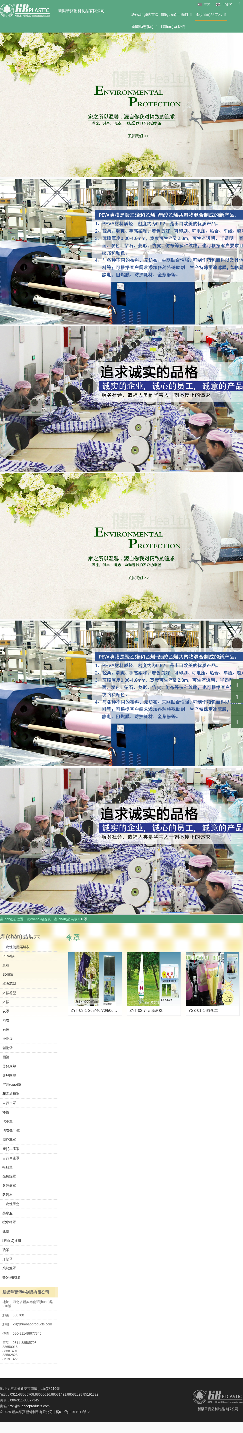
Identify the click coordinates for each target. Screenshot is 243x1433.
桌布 (5, 965)
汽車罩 (7, 1121)
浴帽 (5, 1112)
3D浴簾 (8, 974)
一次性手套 (10, 1204)
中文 (207, 4)
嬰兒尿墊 (9, 1066)
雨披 (5, 1030)
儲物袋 (7, 1048)
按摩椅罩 (9, 1222)
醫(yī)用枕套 (11, 1277)
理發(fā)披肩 (11, 1241)
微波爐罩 (9, 1185)
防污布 (7, 1195)
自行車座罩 (10, 1158)
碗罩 (5, 1250)
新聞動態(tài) (145, 27)
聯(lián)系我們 (173, 27)
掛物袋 (7, 1039)
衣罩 (5, 1011)
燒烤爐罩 (9, 1268)
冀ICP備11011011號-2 (73, 1412)
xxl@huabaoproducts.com (30, 1406)
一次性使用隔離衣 (16, 947)
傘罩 (5, 1231)
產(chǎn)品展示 (211, 14)
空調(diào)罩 (11, 1084)
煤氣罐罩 (9, 1176)
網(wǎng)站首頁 (145, 14)
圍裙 (5, 1057)
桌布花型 (9, 984)
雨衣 (5, 1020)
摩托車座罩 (10, 1149)
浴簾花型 (9, 993)
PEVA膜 (8, 956)
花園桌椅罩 (10, 1094)
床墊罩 (7, 1259)
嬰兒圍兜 (9, 1075)
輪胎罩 (7, 1167)
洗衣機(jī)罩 (11, 1130)
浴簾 (5, 1002)
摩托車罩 (9, 1140)
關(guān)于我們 (177, 14)
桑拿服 (7, 1213)
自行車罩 (9, 1103)
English (227, 4)
